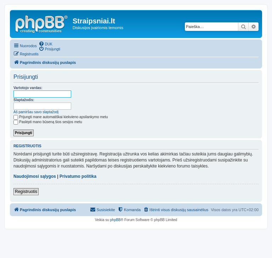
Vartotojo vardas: (27, 88)
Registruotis (26, 191)
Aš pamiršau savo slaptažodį (35, 112)
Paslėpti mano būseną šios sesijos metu (47, 122)
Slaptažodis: (23, 100)
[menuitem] (45, 43)
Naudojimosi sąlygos (34, 176)
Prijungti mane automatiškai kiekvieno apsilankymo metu (60, 117)
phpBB (115, 220)
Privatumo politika (78, 176)
